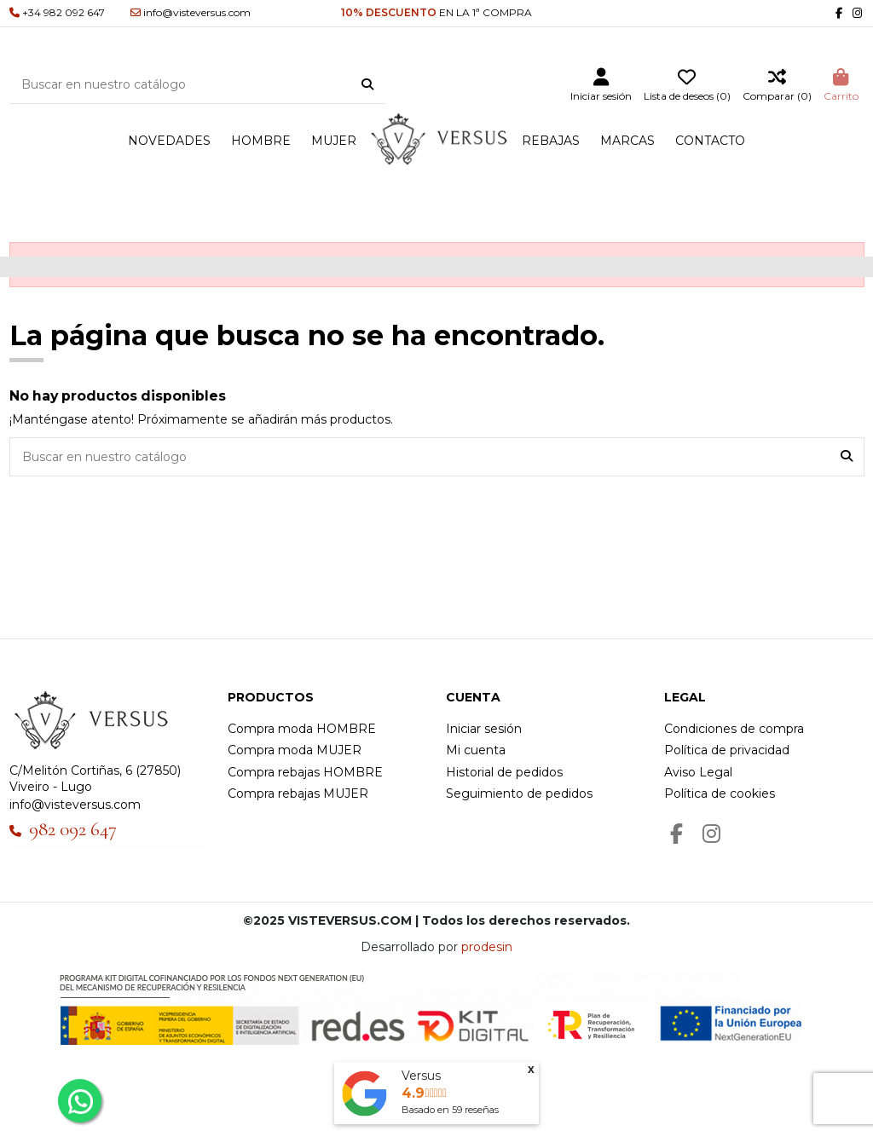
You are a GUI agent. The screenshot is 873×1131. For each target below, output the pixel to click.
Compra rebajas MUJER (298, 793)
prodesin (486, 947)
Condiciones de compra (734, 728)
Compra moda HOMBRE (302, 728)
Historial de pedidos (504, 772)
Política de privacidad (726, 750)
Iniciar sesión (484, 728)
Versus (421, 1075)
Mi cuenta (476, 750)
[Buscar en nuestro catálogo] (367, 85)
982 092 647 (73, 829)
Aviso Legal (698, 772)
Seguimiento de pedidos (519, 793)
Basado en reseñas (450, 1110)
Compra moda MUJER (294, 750)
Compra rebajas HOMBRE (305, 772)
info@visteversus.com (75, 804)
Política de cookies (719, 793)
